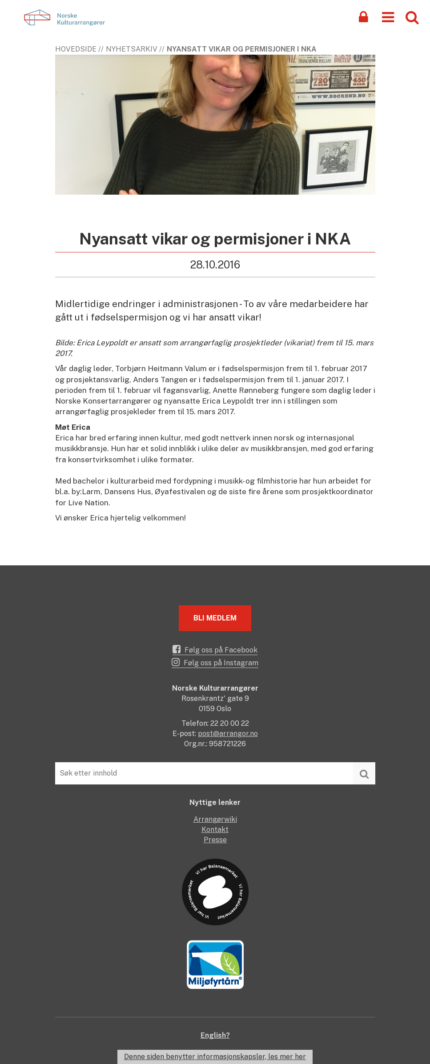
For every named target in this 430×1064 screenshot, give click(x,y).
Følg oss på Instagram (215, 662)
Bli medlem (215, 618)
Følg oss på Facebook (215, 649)
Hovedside (75, 49)
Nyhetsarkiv (131, 49)
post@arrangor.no (228, 733)
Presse (215, 840)
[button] (388, 17)
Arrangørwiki (215, 819)
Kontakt (215, 829)
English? (215, 1035)
